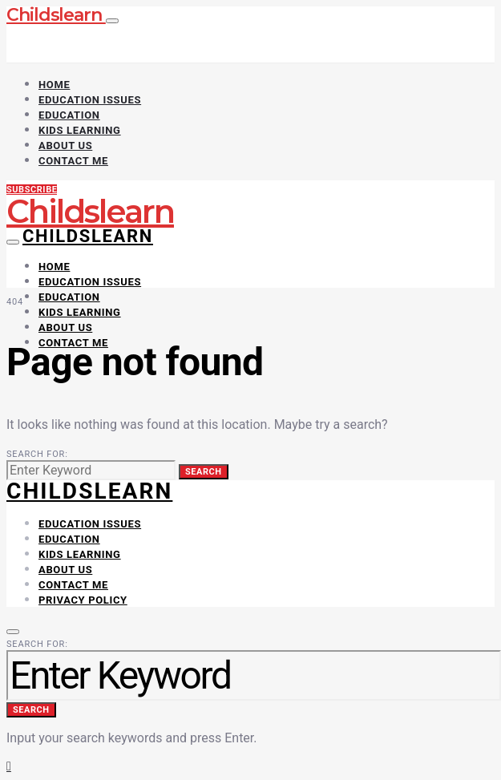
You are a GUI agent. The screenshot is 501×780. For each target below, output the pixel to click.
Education (69, 115)
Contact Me (73, 161)
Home (54, 85)
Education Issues (89, 100)
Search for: (37, 454)
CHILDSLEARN (89, 491)
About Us (65, 145)
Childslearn (56, 15)
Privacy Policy (82, 600)
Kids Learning (79, 130)
